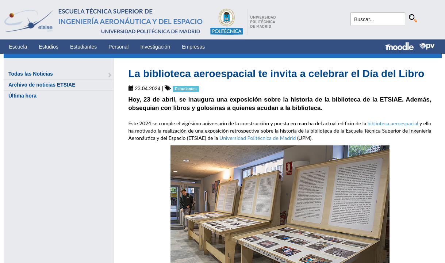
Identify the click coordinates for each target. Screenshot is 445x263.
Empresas (193, 47)
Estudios (48, 47)
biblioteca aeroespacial (393, 123)
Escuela (18, 47)
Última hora (22, 96)
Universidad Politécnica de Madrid (257, 138)
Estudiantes (83, 47)
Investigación (155, 47)
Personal (118, 47)
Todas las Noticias (30, 74)
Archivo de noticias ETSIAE (42, 85)
